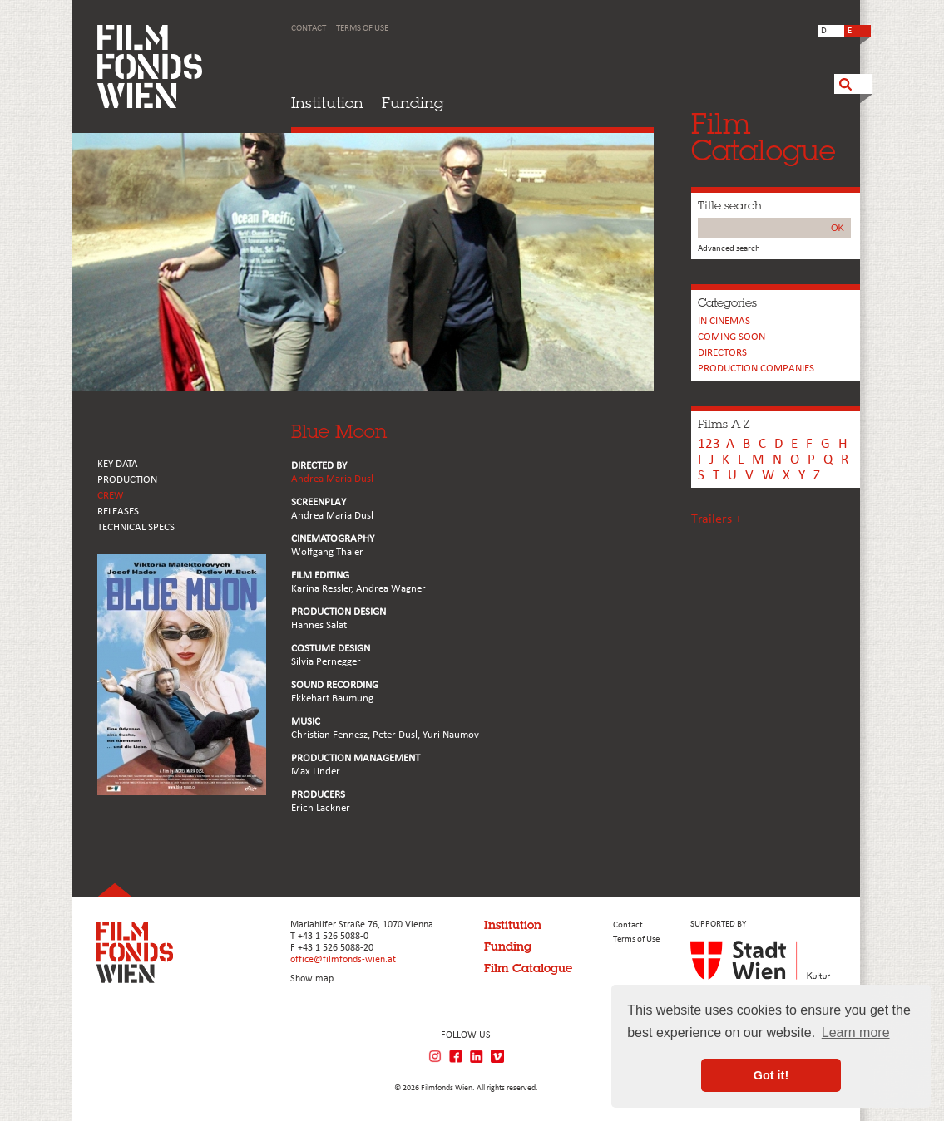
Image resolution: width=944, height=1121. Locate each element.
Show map (312, 979)
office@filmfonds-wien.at (343, 960)
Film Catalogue (528, 968)
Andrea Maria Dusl (332, 479)
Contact (308, 28)
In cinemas (724, 321)
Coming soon (731, 337)
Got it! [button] (771, 1075)
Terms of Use (362, 28)
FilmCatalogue (763, 137)
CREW (110, 495)
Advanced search (729, 248)
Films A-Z (723, 423)
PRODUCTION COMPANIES (756, 368)
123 (709, 444)
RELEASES (118, 511)
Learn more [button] (856, 1032)
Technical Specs (136, 527)
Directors (722, 352)
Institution (327, 102)
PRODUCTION (127, 479)
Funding (413, 102)
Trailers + (716, 519)
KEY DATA (117, 464)
